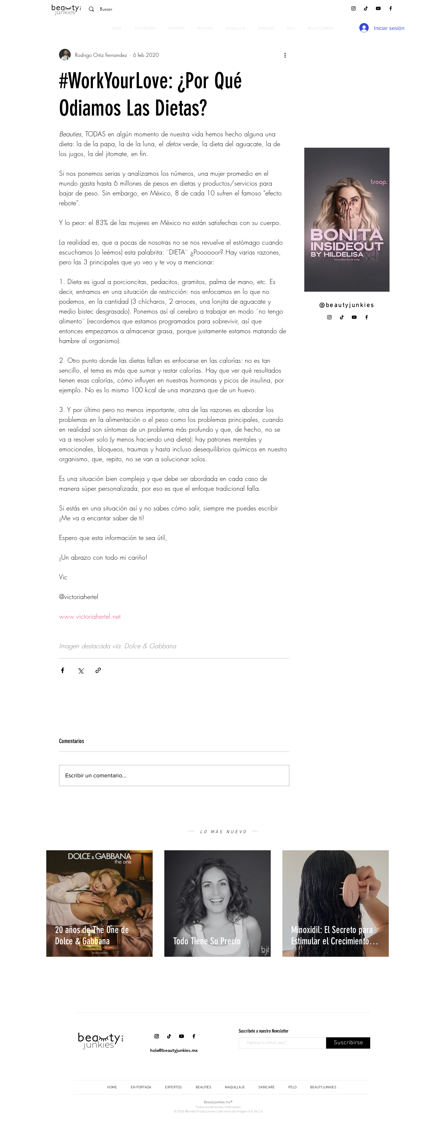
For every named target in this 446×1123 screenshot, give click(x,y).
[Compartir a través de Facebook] (62, 670)
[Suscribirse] (348, 1043)
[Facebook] (391, 8)
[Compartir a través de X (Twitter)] (80, 670)
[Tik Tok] (366, 8)
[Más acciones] (285, 54)
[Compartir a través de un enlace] (98, 670)
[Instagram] (353, 8)
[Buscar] (135, 9)
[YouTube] (378, 8)
